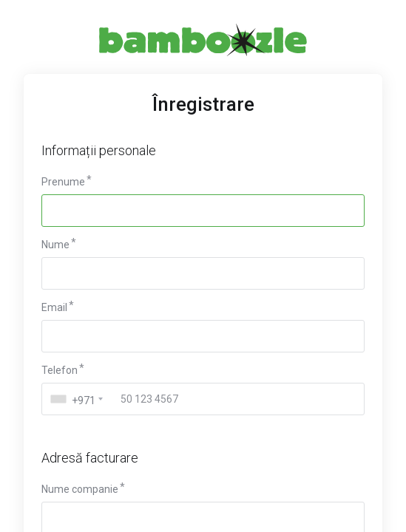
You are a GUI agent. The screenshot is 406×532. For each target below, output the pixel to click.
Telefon (59, 370)
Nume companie (79, 489)
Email (54, 307)
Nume (55, 244)
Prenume (63, 182)
